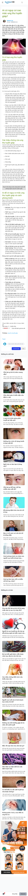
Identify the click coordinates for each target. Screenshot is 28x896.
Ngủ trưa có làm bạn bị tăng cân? (12, 477)
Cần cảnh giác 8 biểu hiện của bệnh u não (13, 408)
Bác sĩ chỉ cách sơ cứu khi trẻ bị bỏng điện (13, 546)
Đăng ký (23, 893)
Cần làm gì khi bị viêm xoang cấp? (13, 385)
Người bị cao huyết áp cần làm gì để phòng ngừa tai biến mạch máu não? (13, 644)
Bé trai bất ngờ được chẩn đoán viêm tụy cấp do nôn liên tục (12, 667)
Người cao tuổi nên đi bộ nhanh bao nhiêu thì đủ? (12, 713)
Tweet (3, 351)
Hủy (23, 361)
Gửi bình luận (16, 361)
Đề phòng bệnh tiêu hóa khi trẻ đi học (13, 523)
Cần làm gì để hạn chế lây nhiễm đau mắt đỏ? (12, 500)
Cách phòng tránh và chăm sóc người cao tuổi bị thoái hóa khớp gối (13, 569)
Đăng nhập (14, 893)
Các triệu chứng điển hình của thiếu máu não (12, 690)
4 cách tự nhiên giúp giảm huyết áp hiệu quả (12, 431)
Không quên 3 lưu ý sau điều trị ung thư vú (12, 826)
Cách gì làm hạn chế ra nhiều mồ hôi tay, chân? (13, 592)
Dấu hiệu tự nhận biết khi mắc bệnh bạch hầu (12, 780)
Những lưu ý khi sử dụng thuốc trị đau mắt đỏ (13, 454)
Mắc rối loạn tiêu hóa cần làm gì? (13, 758)
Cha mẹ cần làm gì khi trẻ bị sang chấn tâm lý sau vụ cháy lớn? (13, 621)
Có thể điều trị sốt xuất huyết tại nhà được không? (13, 803)
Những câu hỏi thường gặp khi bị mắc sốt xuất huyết (13, 736)
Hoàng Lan (10, 20)
